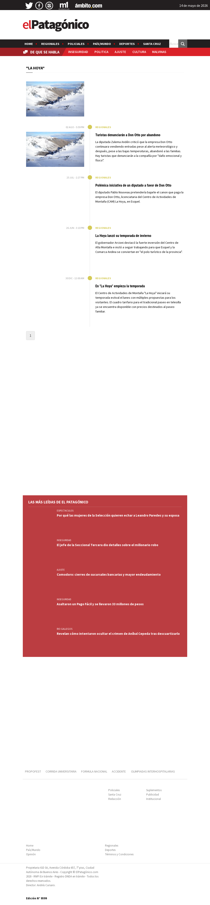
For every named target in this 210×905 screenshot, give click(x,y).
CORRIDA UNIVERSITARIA (61, 771)
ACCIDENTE (119, 771)
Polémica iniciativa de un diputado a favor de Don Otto (133, 185)
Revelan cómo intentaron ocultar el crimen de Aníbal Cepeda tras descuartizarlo (118, 634)
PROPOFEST (33, 771)
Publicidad (152, 794)
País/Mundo (102, 44)
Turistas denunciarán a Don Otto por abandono (127, 135)
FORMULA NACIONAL (94, 771)
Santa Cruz (152, 44)
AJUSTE (120, 52)
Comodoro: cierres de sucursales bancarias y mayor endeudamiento (109, 574)
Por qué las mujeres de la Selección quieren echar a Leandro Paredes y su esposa (118, 515)
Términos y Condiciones (119, 854)
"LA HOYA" (35, 68)
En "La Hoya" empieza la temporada (120, 286)
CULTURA (139, 52)
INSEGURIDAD (78, 52)
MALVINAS (159, 52)
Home (29, 44)
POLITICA (101, 52)
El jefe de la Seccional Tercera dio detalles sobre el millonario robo (107, 545)
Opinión (31, 854)
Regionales (50, 44)
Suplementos (154, 790)
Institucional (153, 799)
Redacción (114, 799)
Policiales (76, 44)
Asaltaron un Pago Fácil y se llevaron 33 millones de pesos (100, 604)
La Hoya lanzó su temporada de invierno (123, 236)
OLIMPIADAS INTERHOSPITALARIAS (153, 771)
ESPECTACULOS (65, 510)
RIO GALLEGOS (64, 628)
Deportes (127, 44)
